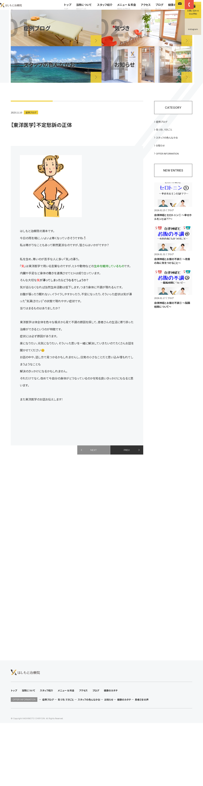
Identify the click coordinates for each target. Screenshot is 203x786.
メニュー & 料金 (121, 9)
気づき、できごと (166, 139)
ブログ (154, 9)
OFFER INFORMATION (171, 164)
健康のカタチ (171, 9)
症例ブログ (31, 121)
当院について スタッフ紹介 (89, 9)
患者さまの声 (142, 762)
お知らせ (162, 156)
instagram (193, 29)
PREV (127, 460)
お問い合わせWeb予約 (193, 12)
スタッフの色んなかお (169, 147)
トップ (62, 9)
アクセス (141, 9)
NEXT (93, 460)
